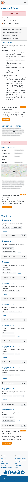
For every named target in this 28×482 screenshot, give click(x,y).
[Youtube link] (18, 472)
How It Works (18, 462)
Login (16, 467)
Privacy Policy (4, 463)
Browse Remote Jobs (6, 467)
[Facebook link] (10, 472)
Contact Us (4, 460)
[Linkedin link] (23, 472)
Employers (18, 465)
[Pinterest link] (14, 472)
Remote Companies (20, 460)
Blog (16, 463)
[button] (22, 235)
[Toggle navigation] (25, 2)
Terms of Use (4, 465)
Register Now (7, 207)
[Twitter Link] (5, 472)
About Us (3, 458)
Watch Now (6, 119)
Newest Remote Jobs (20, 458)
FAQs (2, 462)
